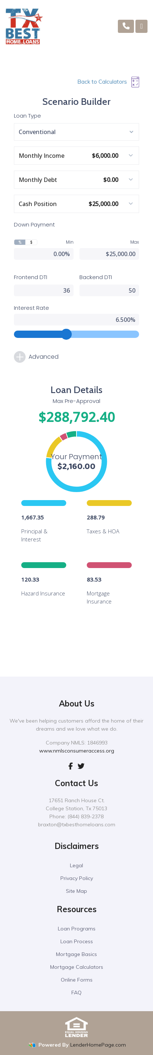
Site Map (76, 891)
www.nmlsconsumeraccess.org (76, 750)
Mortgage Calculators (76, 967)
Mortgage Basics (76, 954)
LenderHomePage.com (98, 1044)
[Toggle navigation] (141, 26)
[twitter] (81, 766)
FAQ (76, 992)
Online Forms (77, 979)
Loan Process (76, 941)
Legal (76, 865)
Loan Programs (77, 928)
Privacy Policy (76, 878)
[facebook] (70, 766)
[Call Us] (126, 26)
